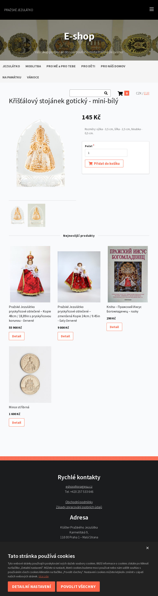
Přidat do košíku (104, 163)
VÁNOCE (33, 77)
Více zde (43, 576)
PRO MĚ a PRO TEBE (61, 66)
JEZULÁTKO (11, 66)
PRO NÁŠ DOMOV (113, 66)
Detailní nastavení (31, 586)
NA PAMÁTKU (11, 77)
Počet (88, 146)
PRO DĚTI (88, 66)
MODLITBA (33, 66)
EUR (146, 93)
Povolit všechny (78, 586)
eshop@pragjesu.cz (79, 486)
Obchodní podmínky (79, 502)
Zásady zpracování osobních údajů (79, 507)
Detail (16, 336)
